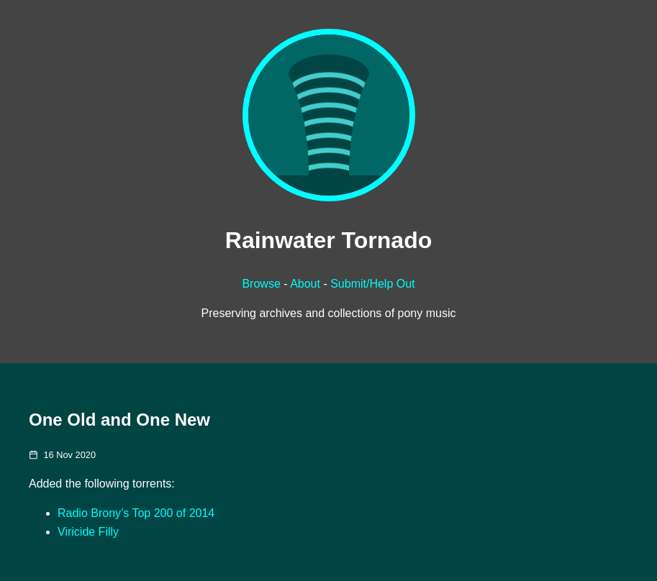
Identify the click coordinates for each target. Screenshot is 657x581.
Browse (261, 284)
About (305, 284)
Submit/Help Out (372, 284)
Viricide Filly (88, 532)
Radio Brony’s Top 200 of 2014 (136, 513)
